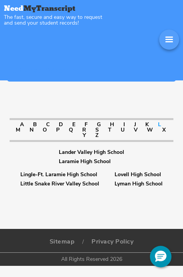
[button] (160, 256)
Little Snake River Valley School (59, 184)
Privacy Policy (112, 242)
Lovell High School (138, 174)
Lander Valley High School (91, 152)
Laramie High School (85, 161)
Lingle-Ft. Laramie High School (58, 174)
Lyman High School (139, 184)
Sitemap (62, 242)
